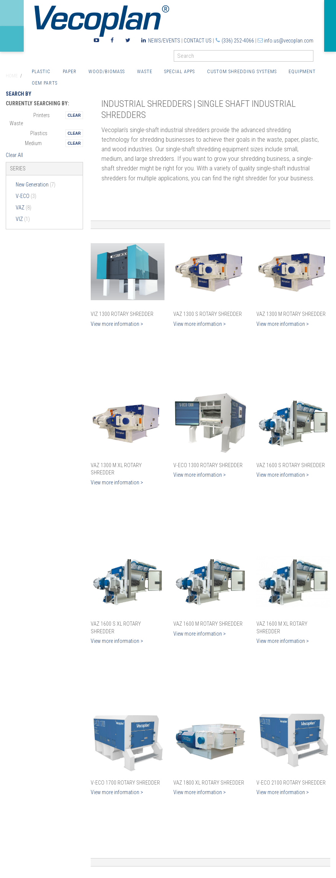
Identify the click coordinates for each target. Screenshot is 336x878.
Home (12, 75)
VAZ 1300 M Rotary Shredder (291, 314)
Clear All (14, 155)
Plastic (41, 71)
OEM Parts (44, 83)
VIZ (23, 219)
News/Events (164, 41)
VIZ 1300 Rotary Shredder (122, 314)
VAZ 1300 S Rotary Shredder (207, 314)
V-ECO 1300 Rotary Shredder (208, 465)
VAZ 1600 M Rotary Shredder (208, 624)
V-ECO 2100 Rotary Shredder (291, 783)
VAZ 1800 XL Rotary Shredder (208, 783)
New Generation (35, 184)
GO (310, 57)
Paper (70, 71)
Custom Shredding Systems (242, 71)
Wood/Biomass (106, 71)
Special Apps (179, 71)
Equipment (302, 71)
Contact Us (198, 41)
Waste (144, 71)
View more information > (117, 324)
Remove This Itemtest (74, 115)
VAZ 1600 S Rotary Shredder (290, 465)
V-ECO (26, 196)
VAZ (23, 207)
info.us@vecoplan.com (288, 41)
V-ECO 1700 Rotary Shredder (125, 783)
